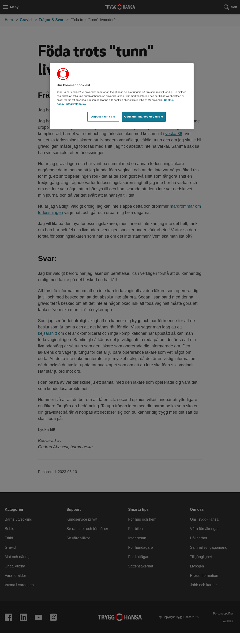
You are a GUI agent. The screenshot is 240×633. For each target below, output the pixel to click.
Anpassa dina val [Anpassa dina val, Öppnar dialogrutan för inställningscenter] (103, 116)
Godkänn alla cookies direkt (143, 116)
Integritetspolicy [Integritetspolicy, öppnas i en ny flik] (76, 104)
